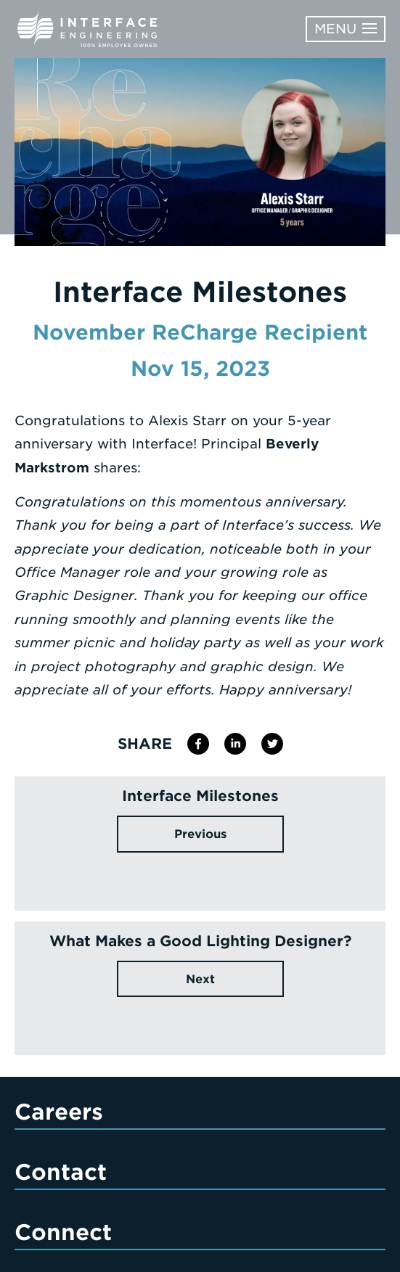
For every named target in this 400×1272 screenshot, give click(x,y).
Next (200, 979)
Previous (200, 834)
